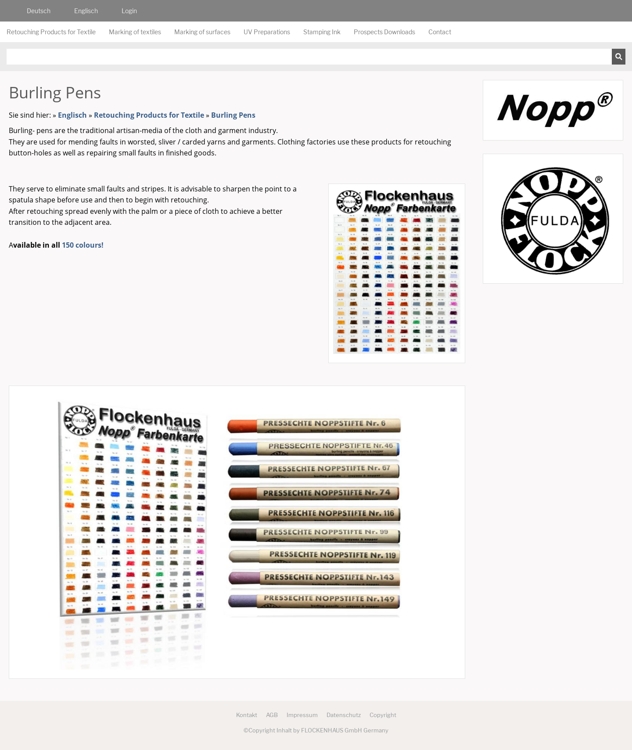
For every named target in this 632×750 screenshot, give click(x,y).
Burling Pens (233, 115)
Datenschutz (344, 714)
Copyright (383, 714)
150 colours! (83, 245)
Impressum (302, 714)
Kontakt (246, 714)
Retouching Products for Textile (149, 115)
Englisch (72, 115)
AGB (272, 714)
